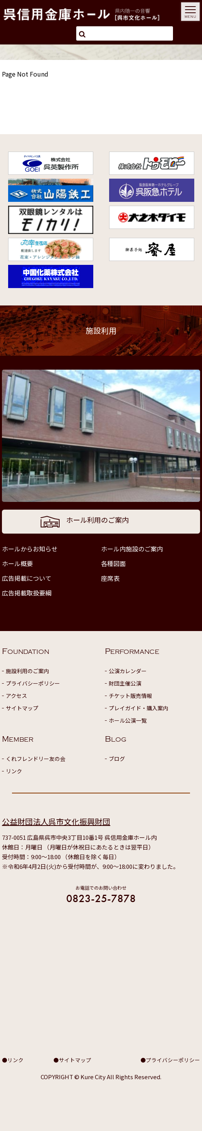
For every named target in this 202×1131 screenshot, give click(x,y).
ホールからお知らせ (30, 548)
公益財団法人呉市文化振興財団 (56, 821)
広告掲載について (26, 578)
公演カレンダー (128, 671)
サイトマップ (22, 708)
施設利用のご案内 (27, 671)
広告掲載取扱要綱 (26, 592)
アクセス (16, 695)
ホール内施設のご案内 (132, 548)
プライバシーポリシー (33, 683)
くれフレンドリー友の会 (35, 759)
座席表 (110, 578)
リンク (14, 771)
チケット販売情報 (130, 695)
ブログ (117, 759)
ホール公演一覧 (128, 720)
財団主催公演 (125, 683)
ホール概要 (17, 563)
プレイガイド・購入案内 (138, 708)
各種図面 (113, 563)
